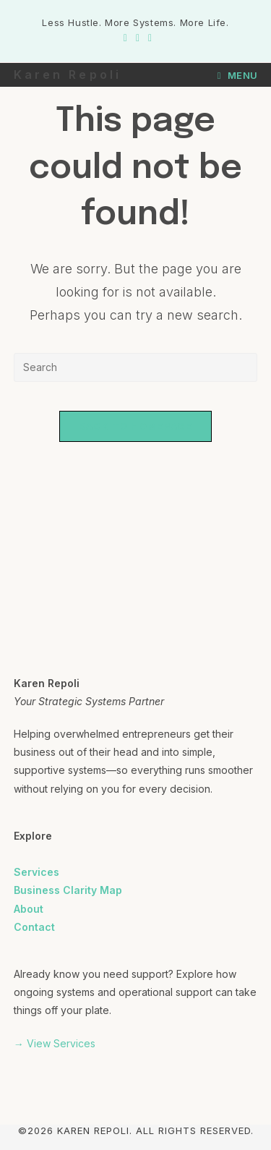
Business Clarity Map (68, 890)
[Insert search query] (136, 367)
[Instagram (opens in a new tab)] (138, 37)
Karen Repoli (67, 74)
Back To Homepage (135, 426)
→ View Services (54, 1043)
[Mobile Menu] (238, 75)
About (28, 909)
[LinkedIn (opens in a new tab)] (148, 37)
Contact (34, 927)
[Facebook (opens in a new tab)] (125, 37)
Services (36, 872)
